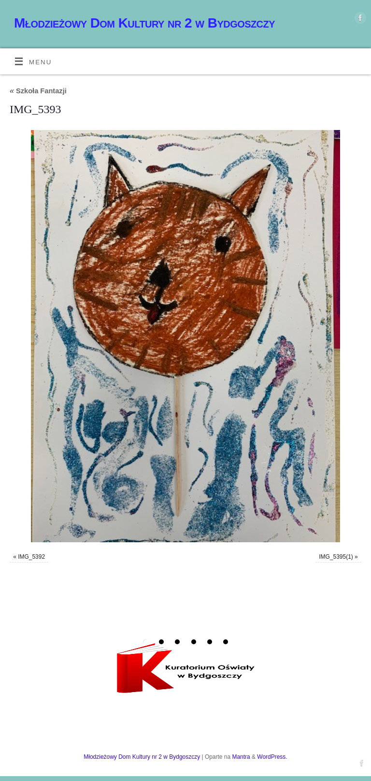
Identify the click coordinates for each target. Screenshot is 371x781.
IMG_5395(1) (336, 556)
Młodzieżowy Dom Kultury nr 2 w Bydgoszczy (144, 22)
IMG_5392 (31, 556)
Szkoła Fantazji (38, 91)
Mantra (241, 756)
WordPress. (272, 756)
